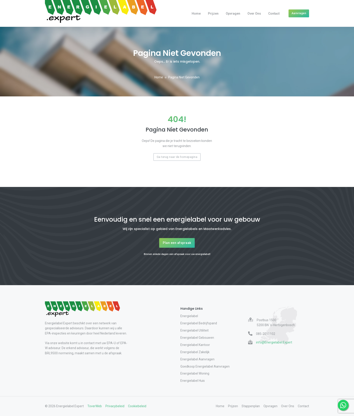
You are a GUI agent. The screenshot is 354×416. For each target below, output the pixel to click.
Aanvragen (298, 13)
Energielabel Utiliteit (194, 330)
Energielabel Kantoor (195, 345)
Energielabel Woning (194, 373)
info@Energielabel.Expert (274, 342)
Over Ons (254, 13)
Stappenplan (251, 406)
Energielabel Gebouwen (197, 337)
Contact (273, 13)
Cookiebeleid (137, 406)
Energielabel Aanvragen (197, 359)
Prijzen (213, 13)
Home (196, 13)
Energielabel (189, 316)
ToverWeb (94, 406)
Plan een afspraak (177, 243)
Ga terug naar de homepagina (177, 157)
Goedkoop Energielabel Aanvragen (205, 366)
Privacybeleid (114, 406)
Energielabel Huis (192, 380)
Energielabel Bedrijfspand (198, 323)
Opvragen (233, 13)
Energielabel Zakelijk (195, 352)
